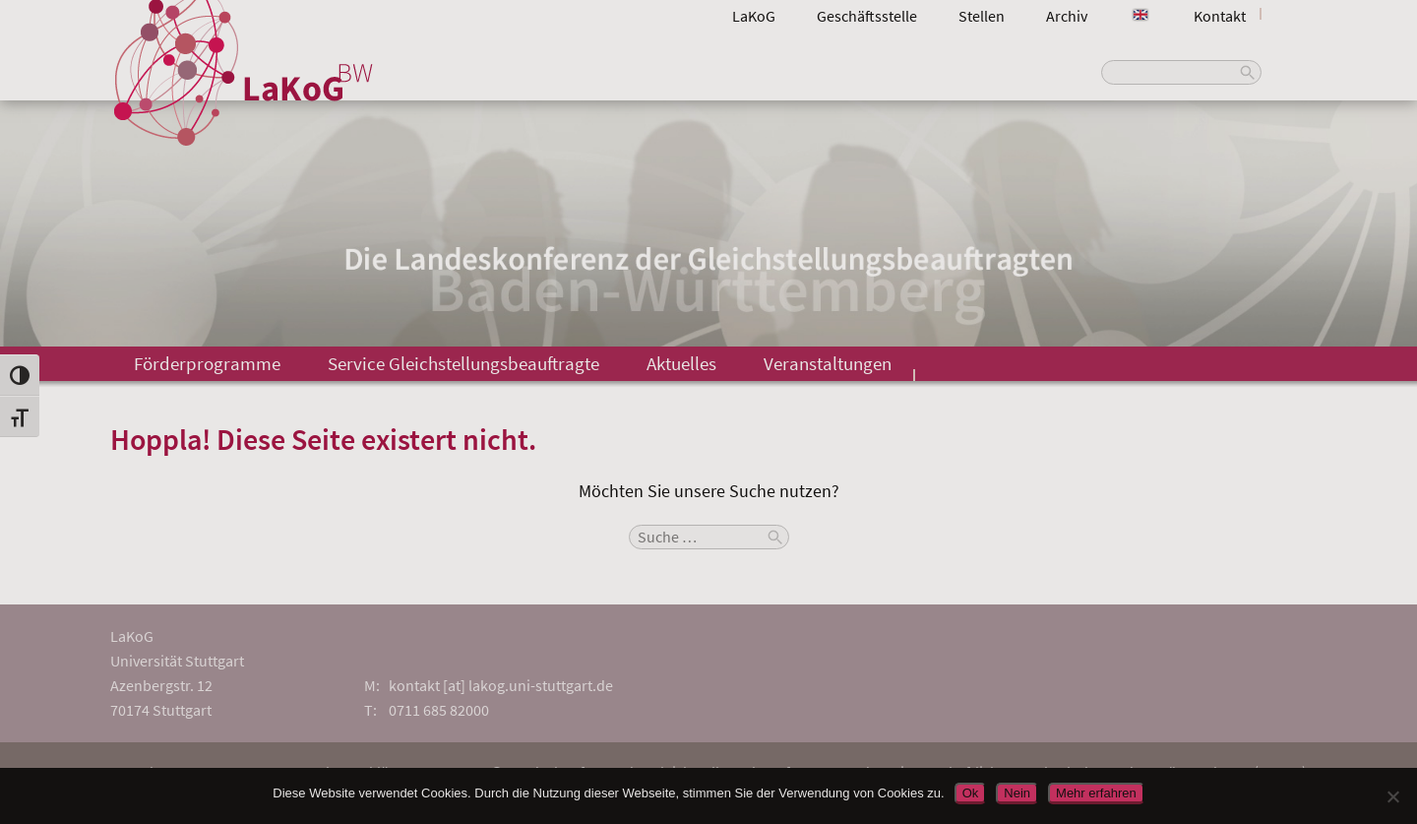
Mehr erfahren (1096, 793)
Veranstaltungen (828, 363)
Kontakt (1220, 16)
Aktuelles (681, 363)
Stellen (981, 16)
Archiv (1066, 16)
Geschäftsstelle (867, 16)
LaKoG (753, 16)
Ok (970, 793)
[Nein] (1392, 796)
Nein (1017, 793)
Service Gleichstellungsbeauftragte (463, 363)
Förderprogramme (207, 363)
